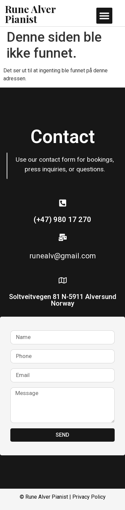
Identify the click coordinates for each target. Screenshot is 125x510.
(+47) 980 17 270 (62, 219)
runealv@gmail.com (62, 256)
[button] (104, 16)
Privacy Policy (89, 497)
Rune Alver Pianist (30, 14)
